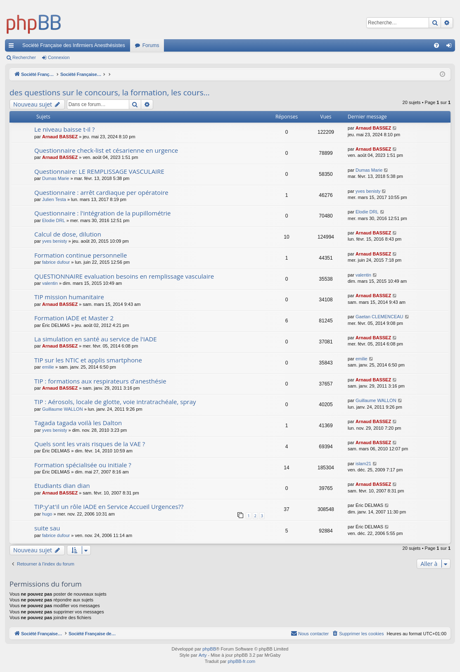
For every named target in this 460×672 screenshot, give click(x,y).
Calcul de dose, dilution (67, 234)
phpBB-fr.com (242, 661)
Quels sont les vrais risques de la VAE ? (89, 444)
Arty (203, 655)
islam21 (363, 463)
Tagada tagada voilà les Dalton (78, 423)
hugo (47, 513)
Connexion (59, 57)
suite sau (47, 528)
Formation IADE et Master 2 (74, 318)
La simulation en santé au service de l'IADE (95, 339)
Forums (150, 45)
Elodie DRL (53, 220)
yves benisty (368, 191)
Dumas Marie (55, 178)
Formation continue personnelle (80, 255)
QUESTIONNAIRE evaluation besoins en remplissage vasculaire (124, 276)
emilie (48, 366)
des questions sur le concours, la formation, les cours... (109, 92)
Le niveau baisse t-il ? (64, 129)
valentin (50, 283)
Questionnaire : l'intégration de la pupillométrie (102, 213)
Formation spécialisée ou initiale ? (82, 465)
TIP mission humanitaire (69, 297)
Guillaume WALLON (62, 409)
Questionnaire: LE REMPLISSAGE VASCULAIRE (99, 171)
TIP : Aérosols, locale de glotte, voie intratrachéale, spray (115, 402)
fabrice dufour (56, 262)
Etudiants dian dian (62, 485)
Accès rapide (12, 47)
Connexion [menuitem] (450, 47)
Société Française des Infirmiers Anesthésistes (73, 45)
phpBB (209, 648)
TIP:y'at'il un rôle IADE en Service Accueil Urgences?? (109, 506)
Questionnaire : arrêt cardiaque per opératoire (101, 192)
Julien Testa (54, 199)
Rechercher (24, 57)
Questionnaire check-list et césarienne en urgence (106, 150)
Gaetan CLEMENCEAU (379, 316)
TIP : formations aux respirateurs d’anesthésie (100, 381)
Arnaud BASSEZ (60, 136)
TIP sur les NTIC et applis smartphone (88, 360)
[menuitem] (436, 45)
